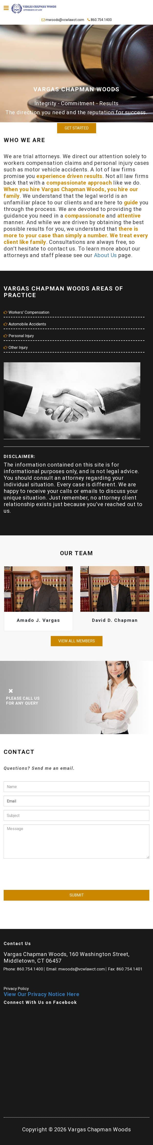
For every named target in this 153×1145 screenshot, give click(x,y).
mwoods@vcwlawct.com (63, 20)
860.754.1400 (99, 20)
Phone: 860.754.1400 (23, 969)
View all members (76, 641)
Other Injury (16, 347)
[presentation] (41, 871)
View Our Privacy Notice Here (42, 994)
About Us (106, 255)
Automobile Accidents (25, 324)
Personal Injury (19, 335)
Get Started (77, 127)
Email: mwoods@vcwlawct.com (75, 969)
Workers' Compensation (26, 312)
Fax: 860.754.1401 (125, 969)
